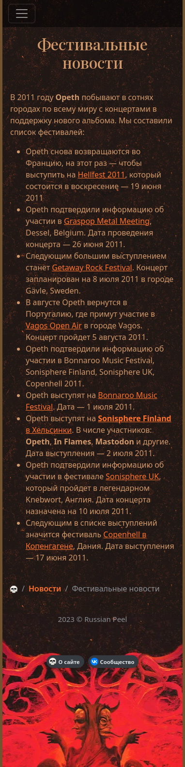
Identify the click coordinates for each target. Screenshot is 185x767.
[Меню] (21, 13)
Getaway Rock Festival (92, 267)
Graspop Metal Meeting (107, 221)
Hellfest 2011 (101, 174)
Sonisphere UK (132, 476)
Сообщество (113, 661)
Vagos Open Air (54, 325)
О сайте (64, 661)
